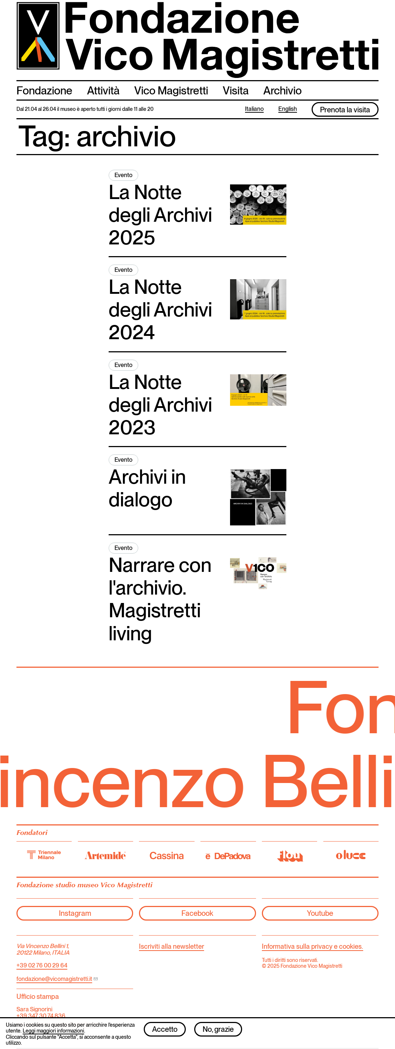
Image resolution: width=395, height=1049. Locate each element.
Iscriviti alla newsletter (171, 946)
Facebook (197, 913)
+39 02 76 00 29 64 (41, 965)
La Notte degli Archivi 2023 (160, 404)
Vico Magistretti (171, 90)
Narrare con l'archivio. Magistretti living (160, 599)
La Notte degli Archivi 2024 (160, 309)
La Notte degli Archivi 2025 (160, 214)
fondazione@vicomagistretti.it (54, 978)
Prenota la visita (345, 109)
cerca (371, 90)
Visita (236, 90)
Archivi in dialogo (147, 488)
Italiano (254, 109)
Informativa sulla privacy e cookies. (312, 946)
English (287, 109)
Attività (103, 90)
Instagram (75, 913)
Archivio (282, 90)
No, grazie (218, 1031)
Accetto (164, 1031)
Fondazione (44, 90)
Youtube (320, 913)
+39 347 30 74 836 (40, 1015)
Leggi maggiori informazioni (53, 1034)
